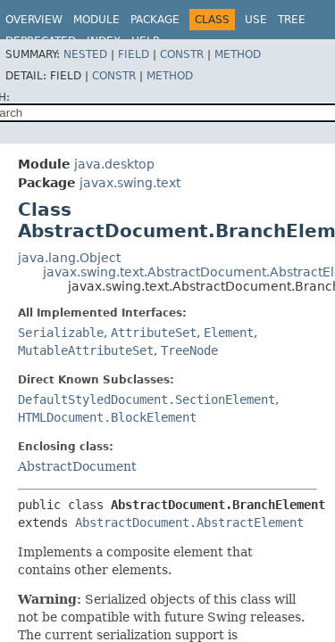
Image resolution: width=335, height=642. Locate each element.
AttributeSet (154, 332)
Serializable (61, 332)
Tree (292, 19)
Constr (182, 54)
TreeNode (189, 350)
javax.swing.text (130, 183)
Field (133, 54)
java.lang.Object (69, 258)
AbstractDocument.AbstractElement (189, 522)
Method (237, 54)
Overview (34, 19)
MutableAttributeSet (86, 350)
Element (229, 332)
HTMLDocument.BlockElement (107, 417)
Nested (85, 54)
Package (155, 19)
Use (256, 19)
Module (96, 19)
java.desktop (114, 164)
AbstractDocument (77, 466)
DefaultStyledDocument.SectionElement (146, 399)
